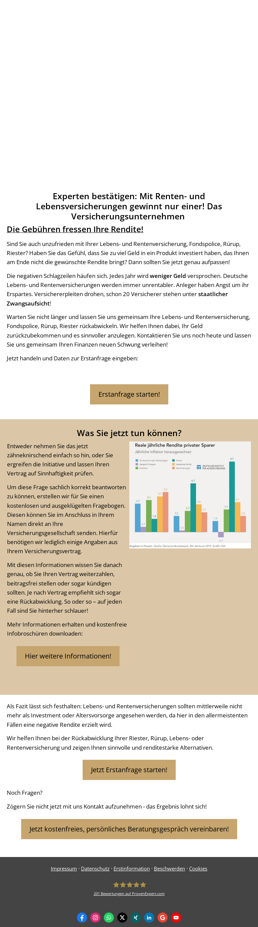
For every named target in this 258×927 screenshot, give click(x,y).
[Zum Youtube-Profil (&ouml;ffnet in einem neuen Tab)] (176, 918)
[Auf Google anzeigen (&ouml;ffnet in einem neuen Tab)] (163, 918)
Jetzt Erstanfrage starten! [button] (129, 769)
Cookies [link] (198, 868)
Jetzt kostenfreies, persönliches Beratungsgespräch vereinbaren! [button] (129, 828)
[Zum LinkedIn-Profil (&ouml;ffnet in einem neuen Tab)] (149, 918)
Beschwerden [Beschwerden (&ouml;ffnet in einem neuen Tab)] (169, 868)
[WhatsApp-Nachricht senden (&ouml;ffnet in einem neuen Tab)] (109, 918)
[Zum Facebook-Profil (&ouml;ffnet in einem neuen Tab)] (82, 918)
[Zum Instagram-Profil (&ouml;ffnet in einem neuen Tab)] (95, 918)
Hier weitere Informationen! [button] (68, 656)
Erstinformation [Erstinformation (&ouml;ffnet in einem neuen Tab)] (132, 868)
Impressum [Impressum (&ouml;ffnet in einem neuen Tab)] (64, 868)
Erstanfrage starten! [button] (129, 394)
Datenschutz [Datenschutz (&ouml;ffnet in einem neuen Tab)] (95, 868)
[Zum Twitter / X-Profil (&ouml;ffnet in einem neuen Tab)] (122, 918)
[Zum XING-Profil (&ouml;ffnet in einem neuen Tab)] (136, 918)
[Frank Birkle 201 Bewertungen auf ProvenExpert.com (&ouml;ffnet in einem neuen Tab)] (129, 888)
